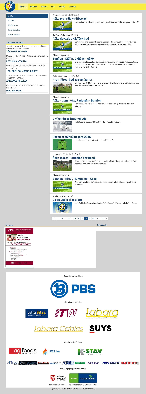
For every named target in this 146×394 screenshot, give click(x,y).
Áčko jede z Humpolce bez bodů (74, 158)
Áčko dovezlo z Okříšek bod (71, 38)
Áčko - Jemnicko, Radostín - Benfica (77, 100)
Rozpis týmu (13, 25)
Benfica (33, 6)
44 (93, 218)
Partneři (72, 6)
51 (103, 218)
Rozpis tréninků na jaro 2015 (72, 137)
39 (75, 218)
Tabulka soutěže (14, 30)
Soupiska (11, 21)
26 (68, 218)
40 (79, 218)
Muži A (23, 6)
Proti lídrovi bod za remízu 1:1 (72, 79)
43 (89, 218)
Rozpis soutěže (14, 35)
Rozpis (62, 6)
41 (82, 218)
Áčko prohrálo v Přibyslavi (70, 18)
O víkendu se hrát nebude (69, 118)
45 (97, 218)
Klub (53, 6)
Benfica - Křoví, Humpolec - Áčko (75, 178)
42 (86, 218)
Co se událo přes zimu (67, 199)
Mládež (44, 6)
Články (10, 16)
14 (62, 218)
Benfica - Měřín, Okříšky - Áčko (73, 58)
